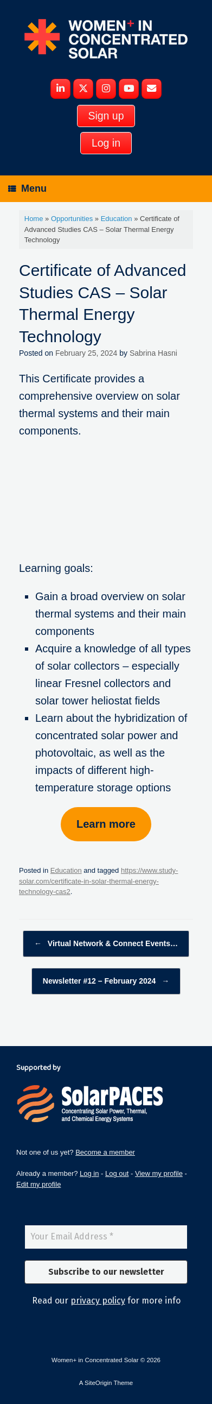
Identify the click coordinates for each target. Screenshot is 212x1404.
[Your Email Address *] (106, 1237)
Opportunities (72, 219)
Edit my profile (38, 1184)
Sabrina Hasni (153, 353)
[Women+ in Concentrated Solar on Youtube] (129, 89)
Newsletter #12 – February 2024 (106, 981)
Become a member (105, 1152)
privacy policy (97, 1300)
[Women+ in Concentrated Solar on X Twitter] (83, 89)
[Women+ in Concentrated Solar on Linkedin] (60, 89)
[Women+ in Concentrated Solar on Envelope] (152, 89)
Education (116, 219)
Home (33, 219)
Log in (89, 1173)
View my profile (159, 1173)
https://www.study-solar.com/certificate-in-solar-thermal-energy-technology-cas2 (98, 881)
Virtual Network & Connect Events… (106, 943)
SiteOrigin (98, 1383)
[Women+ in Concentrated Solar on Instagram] (106, 89)
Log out (117, 1173)
